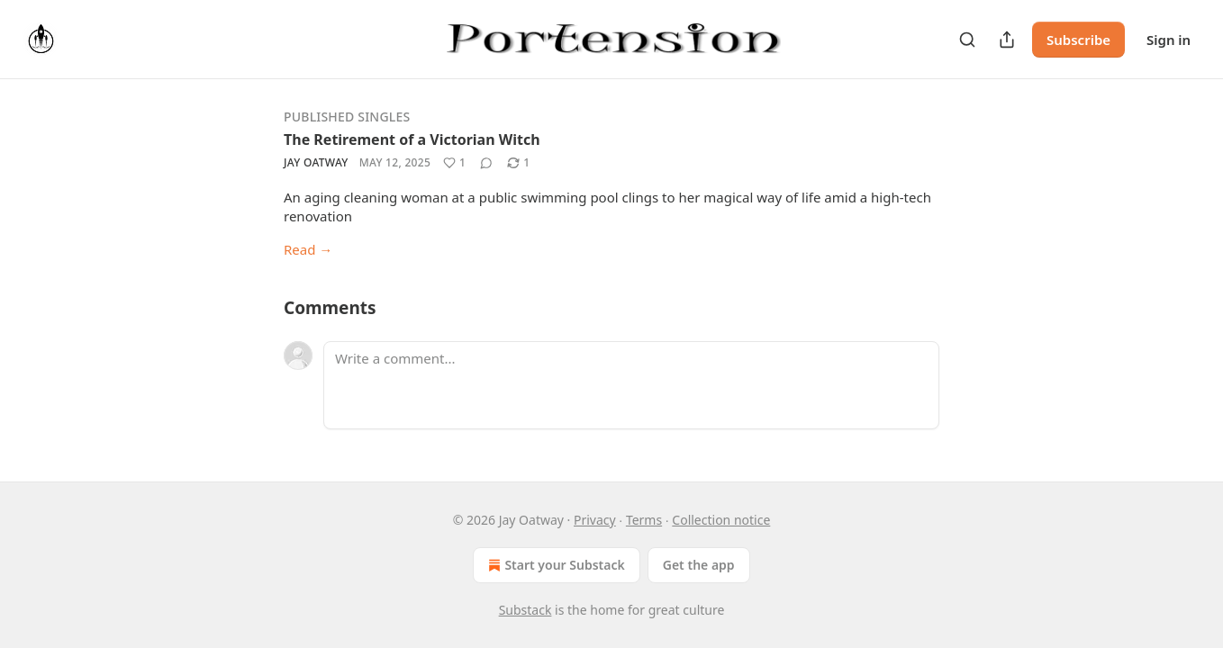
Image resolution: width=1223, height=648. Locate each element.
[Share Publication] (1007, 40)
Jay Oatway (316, 162)
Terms (644, 519)
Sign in (1168, 40)
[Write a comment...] (631, 385)
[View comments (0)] (486, 163)
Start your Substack (554, 565)
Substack (525, 609)
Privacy (595, 519)
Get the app (699, 564)
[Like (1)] (454, 163)
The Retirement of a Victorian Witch (412, 139)
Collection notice (721, 519)
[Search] (967, 40)
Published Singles (347, 116)
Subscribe (1078, 40)
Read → (308, 249)
